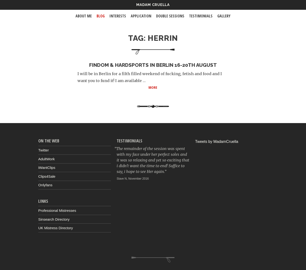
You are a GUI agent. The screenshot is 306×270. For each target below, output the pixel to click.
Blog (101, 16)
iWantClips (46, 168)
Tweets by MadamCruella (216, 142)
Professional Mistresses (57, 210)
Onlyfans (45, 185)
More (188, 87)
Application (141, 16)
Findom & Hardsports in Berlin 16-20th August (153, 65)
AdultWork (46, 159)
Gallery (223, 16)
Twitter (43, 150)
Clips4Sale (46, 176)
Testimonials (201, 16)
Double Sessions (170, 16)
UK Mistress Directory (55, 228)
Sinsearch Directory (54, 219)
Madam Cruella (153, 5)
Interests (117, 16)
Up (153, 259)
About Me (84, 16)
